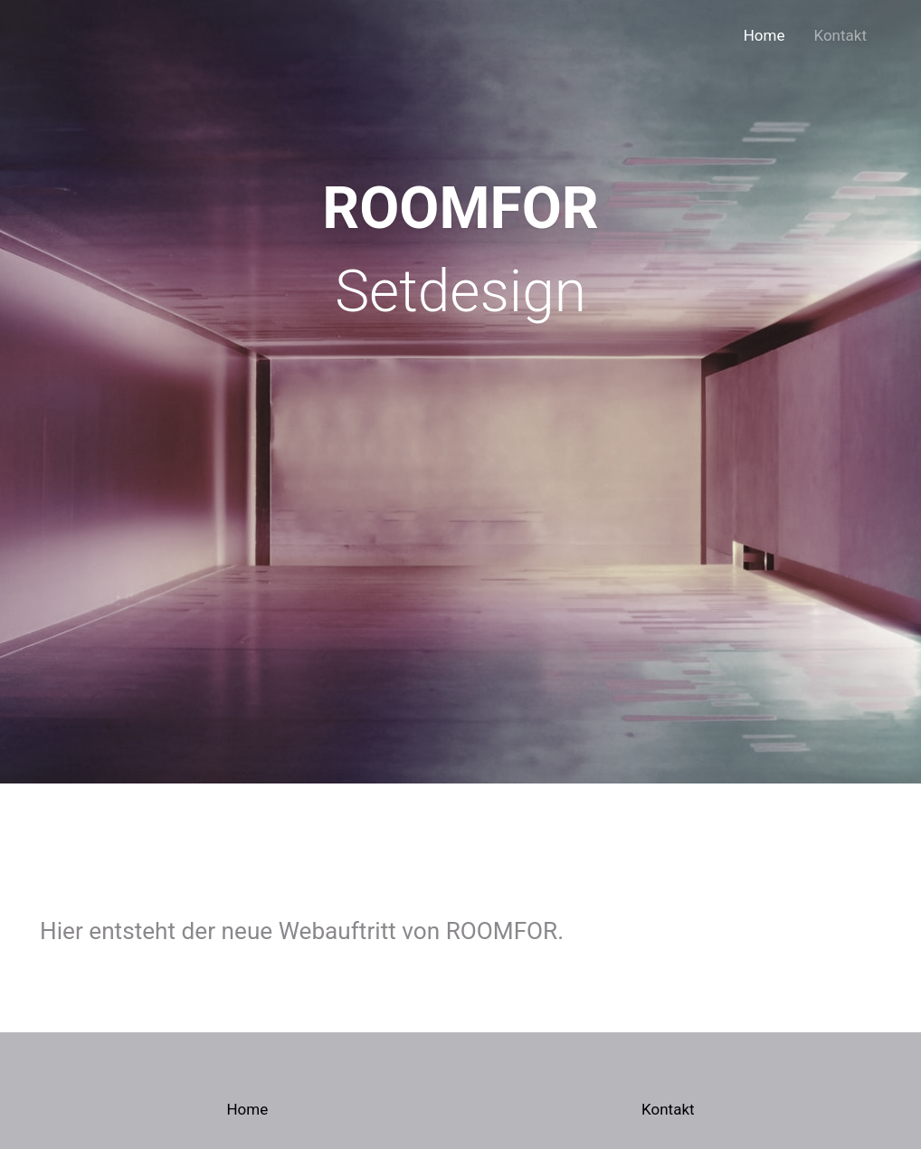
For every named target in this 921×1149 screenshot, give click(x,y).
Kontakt (840, 35)
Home (764, 35)
